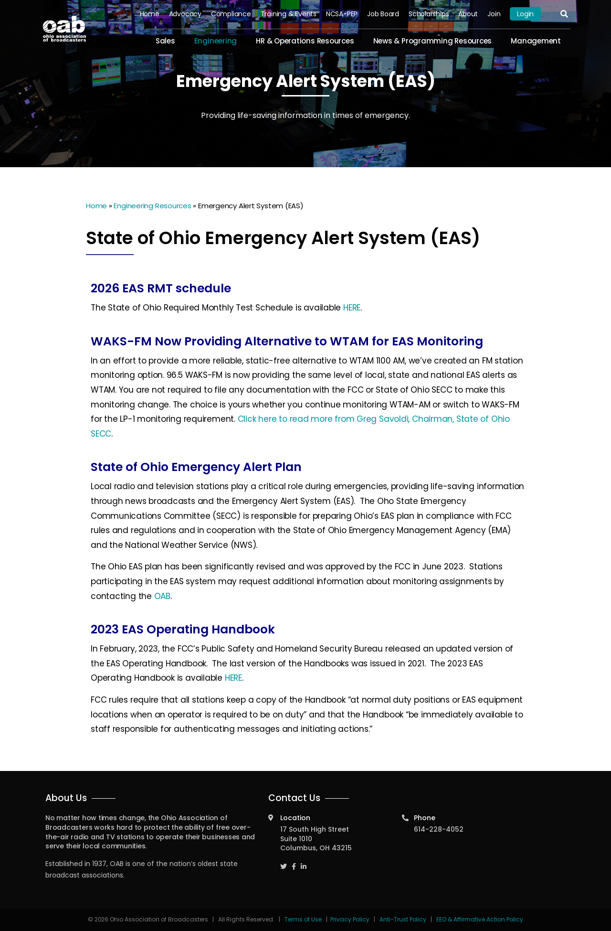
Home (149, 14)
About (468, 14)
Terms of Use (303, 919)
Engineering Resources (152, 206)
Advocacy (185, 14)
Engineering (215, 41)
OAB (162, 596)
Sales (165, 41)
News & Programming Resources (432, 41)
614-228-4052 (439, 829)
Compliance (231, 14)
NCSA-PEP (342, 14)
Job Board (383, 14)
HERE (351, 307)
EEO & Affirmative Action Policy (479, 919)
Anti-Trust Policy (402, 919)
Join (493, 14)
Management (536, 41)
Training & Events (288, 14)
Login (525, 14)
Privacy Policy (349, 919)
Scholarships (429, 14)
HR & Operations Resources (305, 41)
